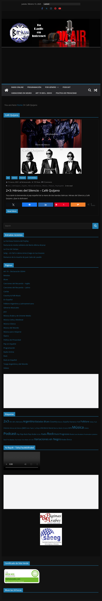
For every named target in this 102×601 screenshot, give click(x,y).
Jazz (5, 312)
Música (14, 178)
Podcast (66, 87)
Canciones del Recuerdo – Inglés (17, 283)
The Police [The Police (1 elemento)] (18, 440)
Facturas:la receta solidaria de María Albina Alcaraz (25, 245)
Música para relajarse (12, 332)
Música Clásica (10, 324)
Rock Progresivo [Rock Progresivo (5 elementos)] (62, 434)
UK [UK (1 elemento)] (30, 440)
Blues (6, 279)
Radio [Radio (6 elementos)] (44, 434)
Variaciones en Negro (21, 93)
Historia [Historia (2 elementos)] (6, 428)
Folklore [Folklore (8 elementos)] (85, 421)
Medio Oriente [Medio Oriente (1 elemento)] (63, 428)
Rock (5, 356)
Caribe (6, 291)
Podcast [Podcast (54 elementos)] (10, 433)
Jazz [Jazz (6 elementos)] (24, 427)
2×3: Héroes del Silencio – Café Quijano (33, 190)
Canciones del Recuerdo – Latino (17, 287)
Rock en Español (10, 360)
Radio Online (17, 87)
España (24, 186)
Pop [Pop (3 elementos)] (18, 434)
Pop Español (32, 178)
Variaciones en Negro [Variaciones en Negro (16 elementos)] (47, 439)
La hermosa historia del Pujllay (16, 241)
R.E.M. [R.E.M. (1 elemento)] (39, 434)
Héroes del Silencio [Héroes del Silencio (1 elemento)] (16, 428)
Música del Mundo (11, 328)
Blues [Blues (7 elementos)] (47, 421)
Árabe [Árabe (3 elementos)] (63, 439)
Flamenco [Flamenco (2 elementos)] (73, 422)
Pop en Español (10, 344)
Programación (34, 87)
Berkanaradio (26, 182)
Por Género (50, 87)
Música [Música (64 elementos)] (78, 427)
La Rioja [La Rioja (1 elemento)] (37, 428)
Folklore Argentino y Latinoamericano (19, 303)
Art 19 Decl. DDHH (44, 93)
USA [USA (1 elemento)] (32, 440)
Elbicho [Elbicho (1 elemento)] (60, 422)
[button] (57, 87)
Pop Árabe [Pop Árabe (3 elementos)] (32, 434)
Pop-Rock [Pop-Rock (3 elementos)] (24, 434)
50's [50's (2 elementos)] (10, 422)
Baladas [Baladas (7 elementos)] (39, 421)
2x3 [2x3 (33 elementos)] (6, 421)
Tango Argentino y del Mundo (16, 364)
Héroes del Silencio (34, 186)
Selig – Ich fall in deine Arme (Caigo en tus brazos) (24, 253)
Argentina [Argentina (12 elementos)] (29, 421)
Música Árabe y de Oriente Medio (17, 316)
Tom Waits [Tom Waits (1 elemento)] (25, 440)
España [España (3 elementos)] (66, 422)
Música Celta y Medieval (13, 320)
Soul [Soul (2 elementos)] (5, 439)
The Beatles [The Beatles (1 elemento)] (10, 440)
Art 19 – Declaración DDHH (14, 271)
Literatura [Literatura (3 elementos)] (44, 428)
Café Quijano (16, 186)
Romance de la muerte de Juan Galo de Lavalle (23, 257)
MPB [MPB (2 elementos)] (70, 428)
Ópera (6, 336)
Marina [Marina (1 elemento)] (56, 428)
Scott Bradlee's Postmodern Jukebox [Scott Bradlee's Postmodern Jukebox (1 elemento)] (85, 434)
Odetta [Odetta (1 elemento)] (86, 428)
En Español (8, 299)
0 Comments (46, 182)
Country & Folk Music (12, 295)
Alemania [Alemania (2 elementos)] (19, 422)
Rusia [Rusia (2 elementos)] (72, 434)
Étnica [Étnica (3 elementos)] (69, 439)
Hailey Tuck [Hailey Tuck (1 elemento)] (93, 422)
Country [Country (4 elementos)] (53, 421)
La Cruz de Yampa (11, 249)
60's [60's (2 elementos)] (14, 422)
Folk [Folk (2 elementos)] (78, 422)
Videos (6, 368)
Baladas (7, 275)
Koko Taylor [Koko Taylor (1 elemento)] (30, 428)
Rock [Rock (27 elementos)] (50, 434)
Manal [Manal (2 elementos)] (51, 428)
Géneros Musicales (11, 307)
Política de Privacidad (66, 93)
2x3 (8, 178)
